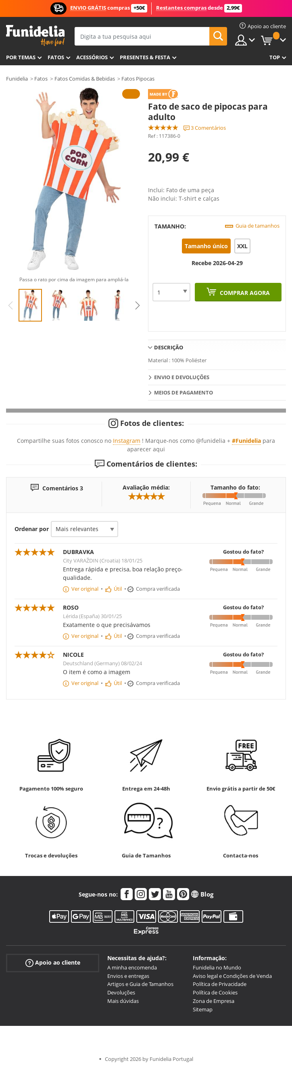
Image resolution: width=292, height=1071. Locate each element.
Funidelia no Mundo (217, 967)
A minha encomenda (132, 967)
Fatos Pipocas (137, 78)
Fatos (56, 57)
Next (137, 305)
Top (274, 57)
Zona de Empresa (213, 1001)
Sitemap (203, 1009)
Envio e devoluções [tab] (181, 377)
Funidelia (17, 78)
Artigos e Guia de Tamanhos (140, 984)
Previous (10, 305)
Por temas (20, 57)
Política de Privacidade (219, 984)
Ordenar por (32, 529)
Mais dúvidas (123, 1001)
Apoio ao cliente (52, 963)
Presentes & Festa (145, 57)
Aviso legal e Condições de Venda (232, 976)
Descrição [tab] (168, 347)
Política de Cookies (215, 992)
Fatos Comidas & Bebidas (84, 78)
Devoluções (121, 992)
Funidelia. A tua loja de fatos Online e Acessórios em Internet (35, 35)
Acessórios (92, 57)
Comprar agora (244, 293)
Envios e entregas (128, 976)
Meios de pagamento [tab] (183, 392)
